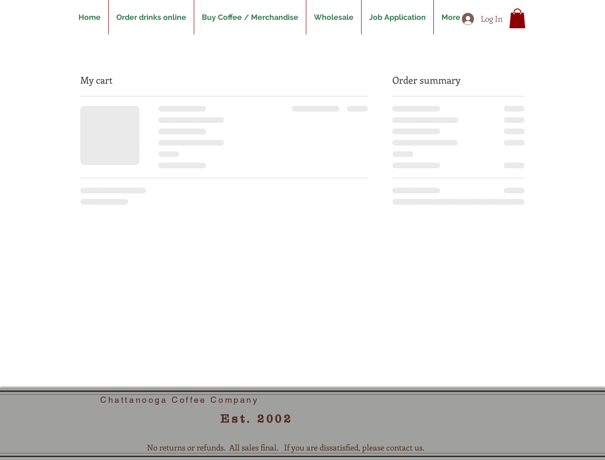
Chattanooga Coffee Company (179, 400)
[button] (517, 18)
